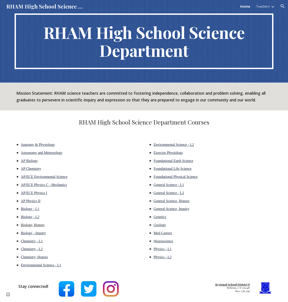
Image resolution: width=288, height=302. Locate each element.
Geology (160, 225)
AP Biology (29, 161)
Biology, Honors (33, 225)
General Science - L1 (169, 185)
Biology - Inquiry (33, 233)
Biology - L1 (30, 209)
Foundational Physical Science (176, 177)
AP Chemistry (31, 169)
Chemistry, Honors (34, 257)
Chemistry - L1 (32, 241)
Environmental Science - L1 (41, 265)
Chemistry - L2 (32, 249)
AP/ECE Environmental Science (44, 177)
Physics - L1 (163, 249)
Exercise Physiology (168, 153)
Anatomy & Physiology (38, 145)
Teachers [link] (263, 6)
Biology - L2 (30, 217)
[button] (282, 6)
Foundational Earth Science (173, 161)
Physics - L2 (163, 257)
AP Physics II (30, 201)
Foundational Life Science (173, 169)
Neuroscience (163, 241)
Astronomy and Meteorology (42, 153)
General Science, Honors (172, 201)
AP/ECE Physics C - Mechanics (44, 185)
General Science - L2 (169, 193)
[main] (144, 41)
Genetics (160, 217)
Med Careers (163, 233)
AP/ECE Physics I (34, 193)
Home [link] (245, 6)
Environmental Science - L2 (174, 145)
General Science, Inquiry (171, 209)
